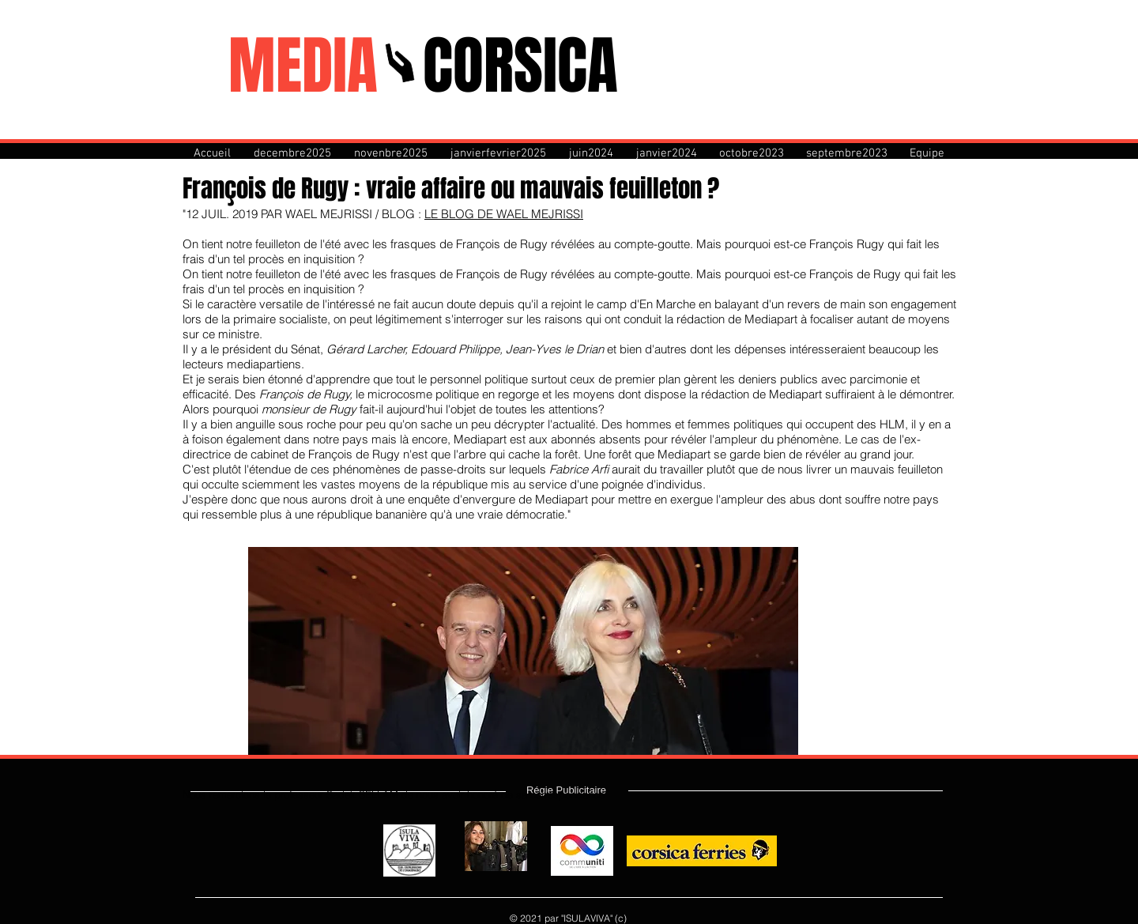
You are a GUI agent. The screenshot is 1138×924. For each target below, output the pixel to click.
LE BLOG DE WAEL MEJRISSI (503, 213)
